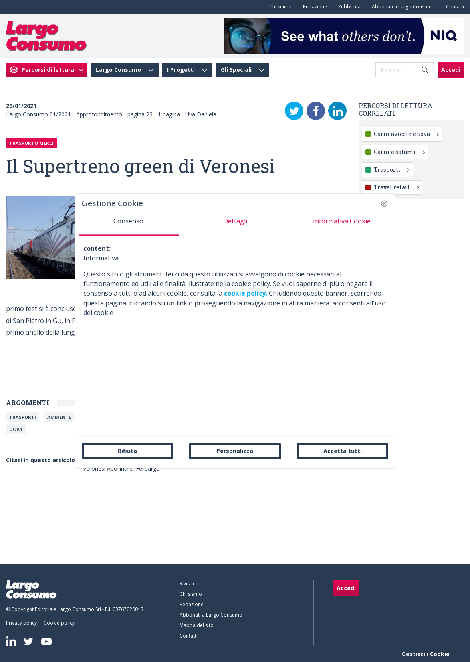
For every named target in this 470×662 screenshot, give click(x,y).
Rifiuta (127, 451)
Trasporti (22, 417)
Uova (15, 429)
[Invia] (424, 70)
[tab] (128, 224)
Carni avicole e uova (406, 134)
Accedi (450, 69)
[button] (384, 203)
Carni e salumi (399, 152)
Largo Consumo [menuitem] (118, 69)
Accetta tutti (342, 451)
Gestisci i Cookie (426, 654)
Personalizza (234, 451)
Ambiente (59, 417)
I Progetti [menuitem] (181, 69)
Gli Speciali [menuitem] (236, 69)
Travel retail (396, 187)
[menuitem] (279, 7)
